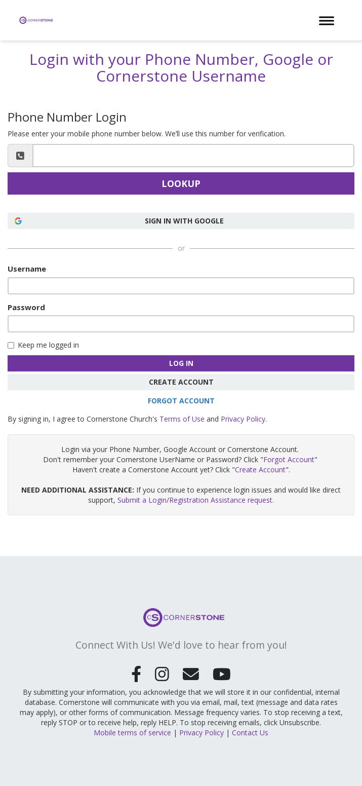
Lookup (181, 183)
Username (27, 269)
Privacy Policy (243, 419)
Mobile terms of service (132, 730)
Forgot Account (181, 400)
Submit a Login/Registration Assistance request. (195, 500)
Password (26, 307)
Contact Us (250, 730)
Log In (181, 363)
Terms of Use (182, 419)
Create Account (181, 382)
